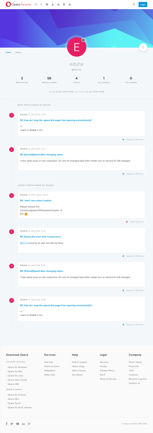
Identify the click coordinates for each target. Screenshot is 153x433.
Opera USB (13, 384)
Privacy (103, 366)
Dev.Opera (77, 374)
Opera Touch (14, 403)
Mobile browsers (14, 389)
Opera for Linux (15, 375)
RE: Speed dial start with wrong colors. (40, 236)
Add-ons (48, 362)
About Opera (135, 362)
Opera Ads (49, 374)
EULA (102, 374)
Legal (103, 354)
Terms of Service (108, 379)
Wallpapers (49, 370)
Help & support (79, 362)
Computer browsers (15, 361)
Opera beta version (17, 380)
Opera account (51, 366)
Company (135, 354)
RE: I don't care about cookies (36, 200)
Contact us (134, 383)
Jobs (131, 370)
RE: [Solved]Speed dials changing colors (41, 154)
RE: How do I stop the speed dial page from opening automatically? (56, 120)
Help (75, 354)
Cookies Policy (107, 370)
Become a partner (138, 379)
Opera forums (79, 370)
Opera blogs (78, 366)
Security (104, 362)
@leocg (24, 243)
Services (50, 354)
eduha (23, 114)
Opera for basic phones (20, 407)
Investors (133, 374)
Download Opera (17, 354)
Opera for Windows (17, 367)
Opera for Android (17, 395)
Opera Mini (13, 399)
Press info (134, 366)
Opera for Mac (15, 371)
